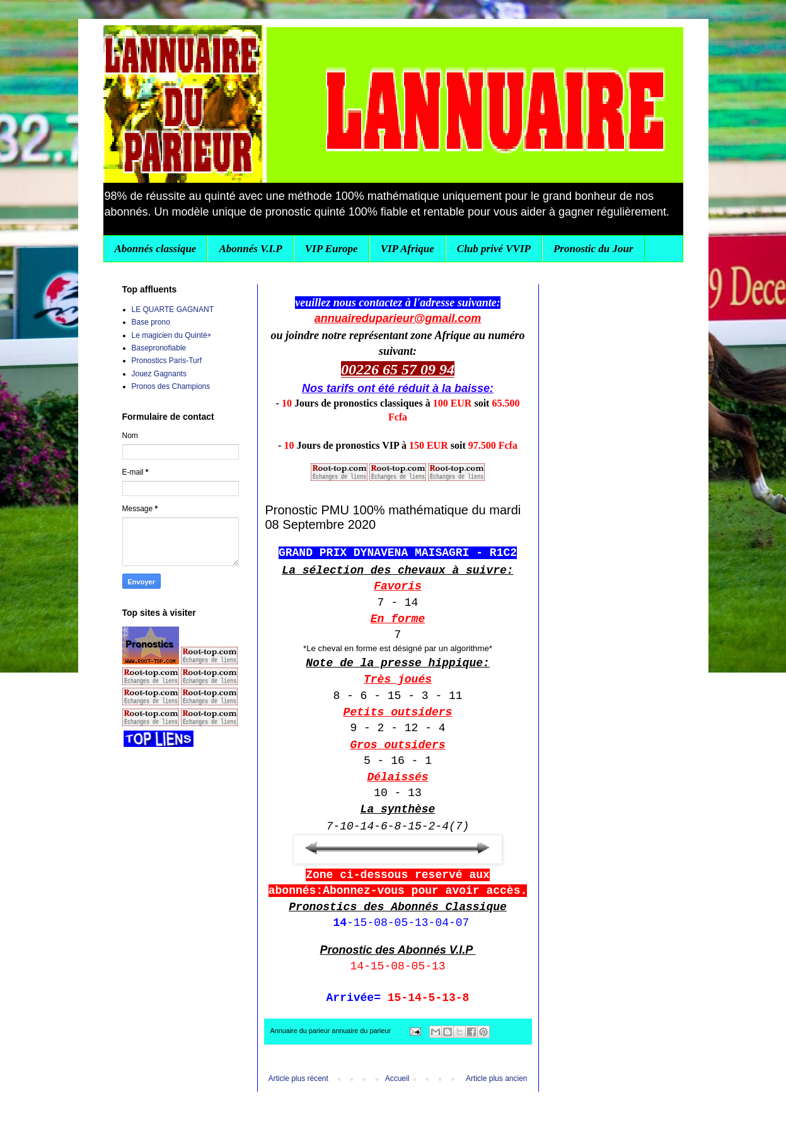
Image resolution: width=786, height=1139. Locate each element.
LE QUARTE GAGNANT (173, 309)
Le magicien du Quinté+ (172, 335)
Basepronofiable (159, 348)
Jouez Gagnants (159, 373)
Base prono (151, 322)
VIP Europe (331, 249)
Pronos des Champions (171, 386)
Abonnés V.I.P (250, 249)
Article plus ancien (496, 1078)
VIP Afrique (407, 249)
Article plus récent (298, 1078)
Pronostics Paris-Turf (167, 360)
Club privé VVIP (494, 249)
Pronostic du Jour (593, 249)
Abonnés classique (156, 249)
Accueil (397, 1078)
